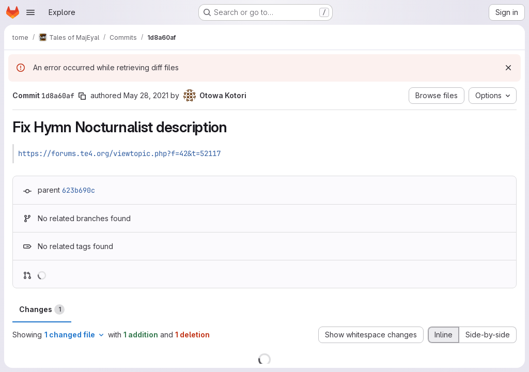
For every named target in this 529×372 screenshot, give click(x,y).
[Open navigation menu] (30, 12)
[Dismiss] (508, 67)
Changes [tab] (42, 309)
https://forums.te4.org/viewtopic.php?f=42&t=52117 (119, 153)
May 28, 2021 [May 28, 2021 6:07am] (145, 95)
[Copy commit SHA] (82, 96)
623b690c (78, 190)
